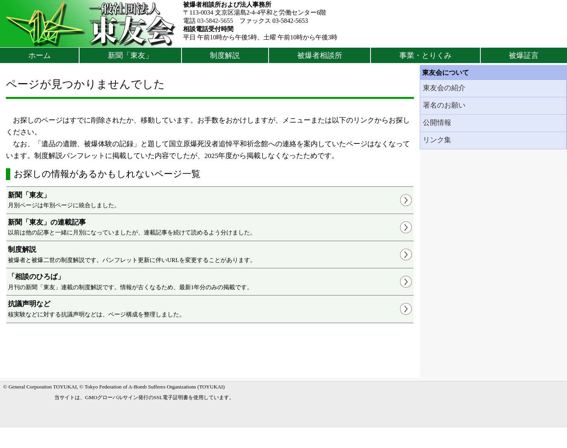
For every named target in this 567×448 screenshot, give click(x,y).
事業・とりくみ (425, 55)
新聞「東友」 (130, 55)
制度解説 (225, 55)
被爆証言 (524, 55)
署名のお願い (444, 105)
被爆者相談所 (319, 55)
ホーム (39, 55)
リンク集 (437, 140)
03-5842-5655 (215, 20)
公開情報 (437, 122)
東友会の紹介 (444, 88)
